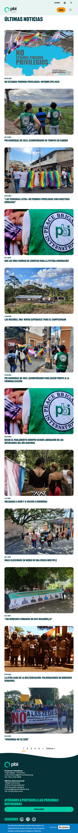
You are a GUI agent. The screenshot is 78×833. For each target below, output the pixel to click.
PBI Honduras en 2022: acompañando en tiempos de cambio (36, 140)
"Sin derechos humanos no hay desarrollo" (28, 619)
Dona (61, 10)
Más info (37, 831)
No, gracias (64, 828)
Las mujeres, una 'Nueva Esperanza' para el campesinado (35, 319)
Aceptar (53, 828)
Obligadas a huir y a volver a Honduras (25, 501)
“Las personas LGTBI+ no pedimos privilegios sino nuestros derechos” (37, 200)
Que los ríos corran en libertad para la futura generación (36, 261)
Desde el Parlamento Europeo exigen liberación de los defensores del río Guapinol (33, 441)
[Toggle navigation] (71, 10)
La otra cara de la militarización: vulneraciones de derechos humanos (38, 679)
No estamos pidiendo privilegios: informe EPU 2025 (31, 82)
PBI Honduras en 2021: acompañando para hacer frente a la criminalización (36, 379)
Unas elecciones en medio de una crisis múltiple (30, 560)
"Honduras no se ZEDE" (16, 739)
